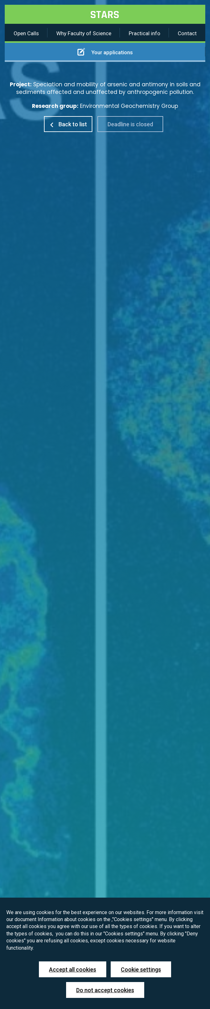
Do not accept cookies (105, 990)
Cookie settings (141, 969)
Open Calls (26, 33)
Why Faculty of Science (83, 33)
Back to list (68, 124)
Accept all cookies (72, 969)
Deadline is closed (130, 124)
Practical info (144, 33)
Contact (187, 33)
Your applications (105, 52)
